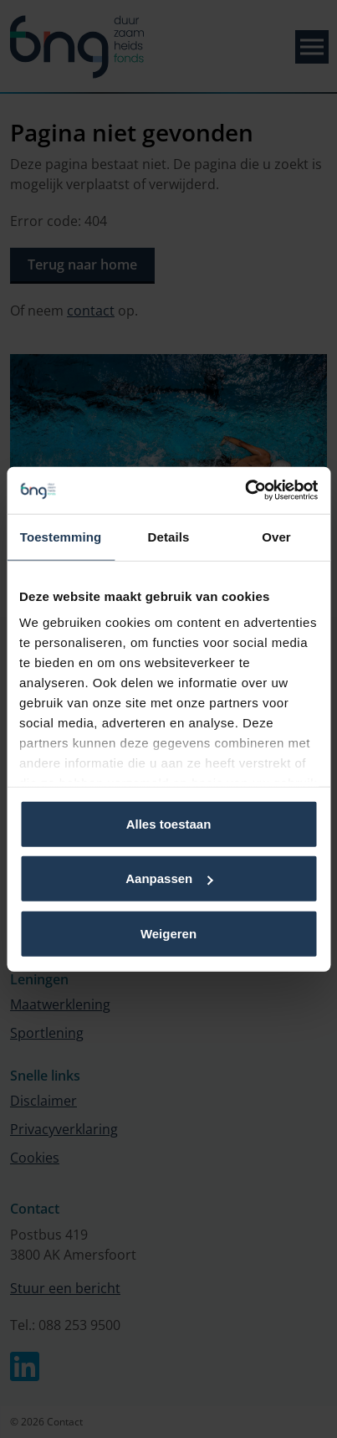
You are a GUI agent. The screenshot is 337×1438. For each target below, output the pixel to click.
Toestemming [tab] (61, 536)
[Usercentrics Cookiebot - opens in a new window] (244, 490)
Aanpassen (168, 878)
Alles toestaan (169, 823)
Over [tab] (276, 536)
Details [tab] (169, 536)
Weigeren (168, 933)
